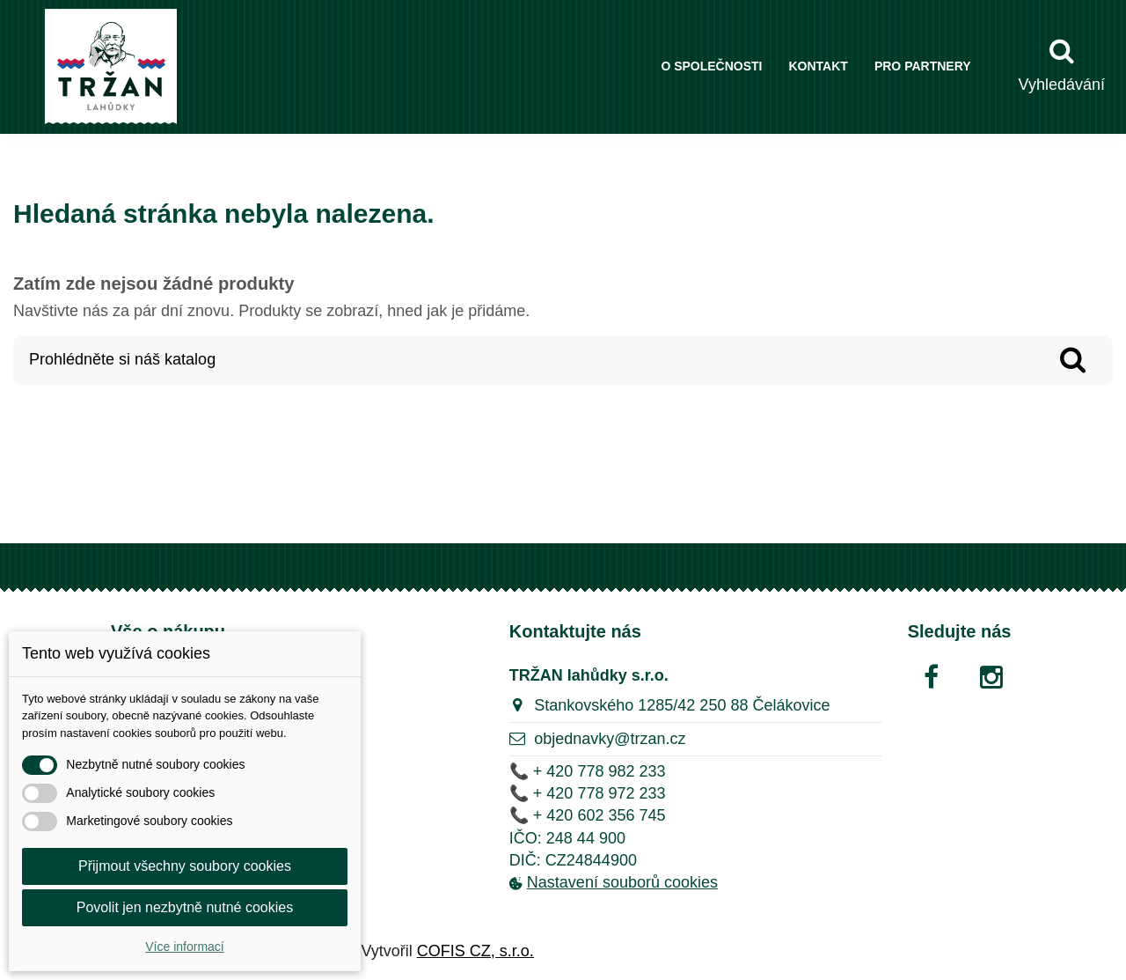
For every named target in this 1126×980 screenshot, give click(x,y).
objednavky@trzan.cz (609, 739)
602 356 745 (621, 815)
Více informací (184, 946)
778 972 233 (621, 793)
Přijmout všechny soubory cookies (184, 865)
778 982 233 (621, 771)
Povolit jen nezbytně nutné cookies (185, 907)
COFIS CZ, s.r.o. (475, 951)
